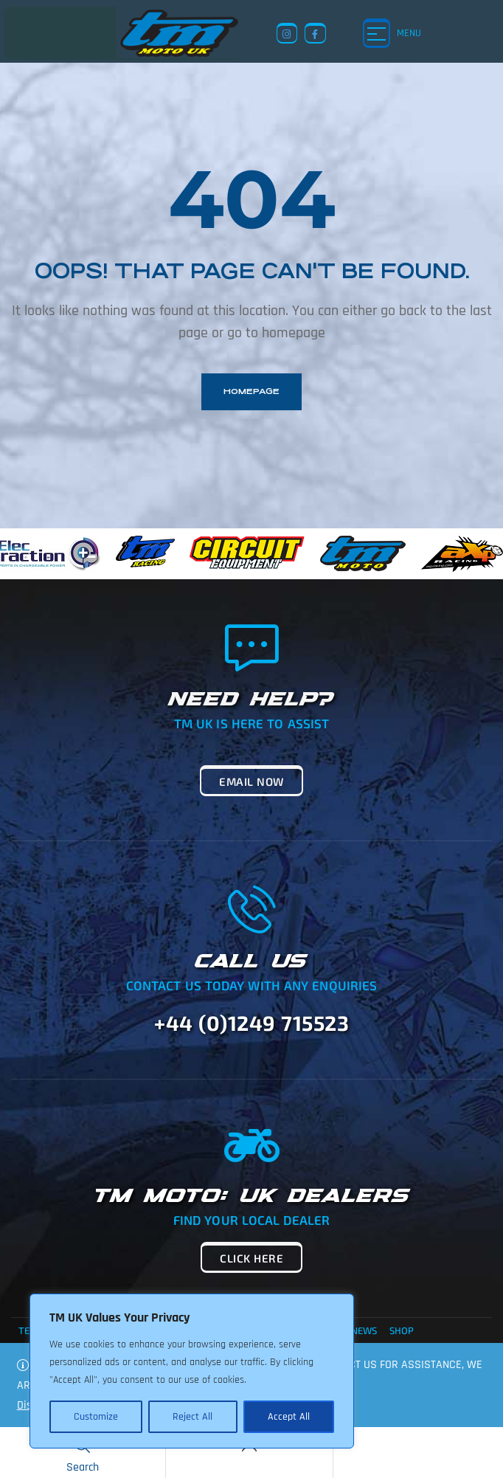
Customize (96, 1416)
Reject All (192, 1416)
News (364, 1330)
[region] (192, 1371)
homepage (251, 391)
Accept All (289, 1416)
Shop (401, 1330)
